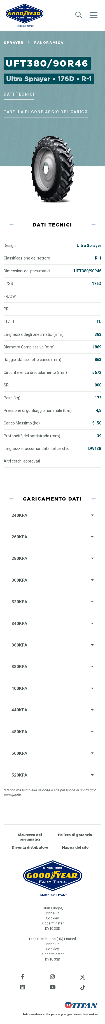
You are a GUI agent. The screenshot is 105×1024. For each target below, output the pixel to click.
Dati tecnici (19, 94)
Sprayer (14, 43)
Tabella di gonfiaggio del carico (46, 112)
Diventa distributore (30, 847)
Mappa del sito (75, 847)
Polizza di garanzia (75, 834)
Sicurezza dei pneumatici (30, 837)
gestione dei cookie (82, 1014)
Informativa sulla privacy (43, 1014)
